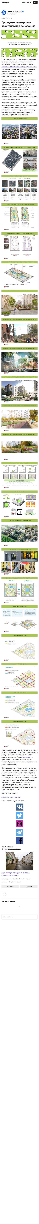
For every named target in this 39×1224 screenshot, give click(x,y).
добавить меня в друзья (10, 797)
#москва (26, 873)
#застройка (17, 873)
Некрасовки (26, 757)
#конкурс (15, 875)
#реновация (6, 875)
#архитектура (6, 873)
